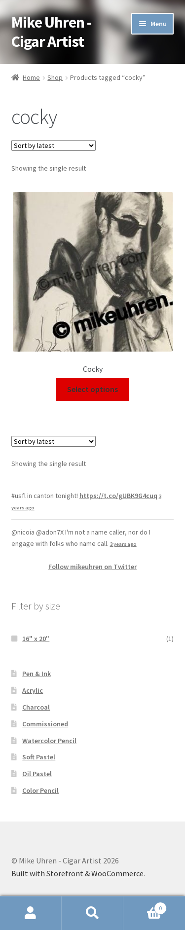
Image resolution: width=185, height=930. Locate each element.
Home (31, 77)
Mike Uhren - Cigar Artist (51, 31)
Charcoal (36, 707)
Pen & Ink (36, 673)
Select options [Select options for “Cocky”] (92, 389)
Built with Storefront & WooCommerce (77, 873)
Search (92, 913)
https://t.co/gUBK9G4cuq (118, 495)
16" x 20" (35, 638)
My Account (31, 913)
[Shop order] (53, 145)
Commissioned (45, 723)
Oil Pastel (37, 773)
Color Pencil (40, 790)
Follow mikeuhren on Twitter (92, 566)
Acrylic (32, 690)
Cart (145, 906)
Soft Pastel (38, 756)
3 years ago (123, 544)
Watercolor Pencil (49, 740)
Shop (55, 77)
